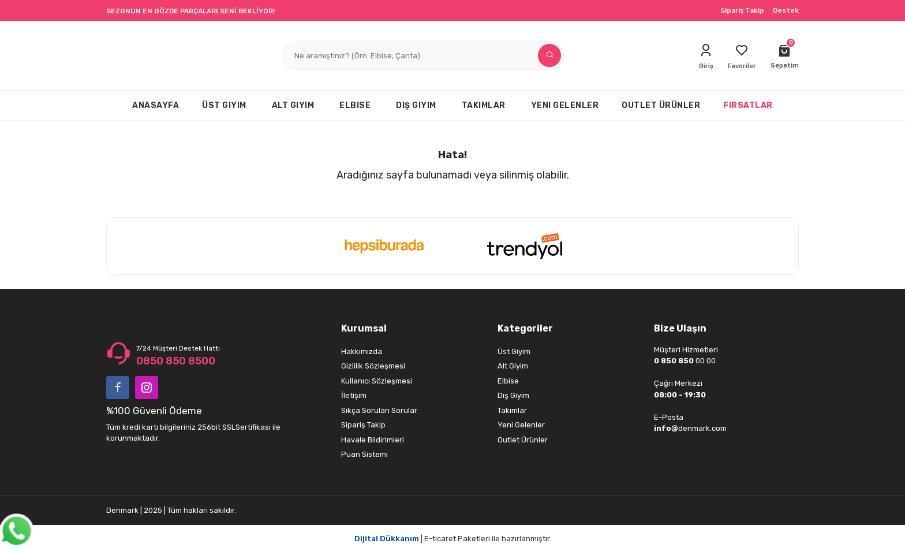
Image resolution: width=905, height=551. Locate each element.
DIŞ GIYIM (416, 105)
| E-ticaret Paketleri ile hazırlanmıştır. (452, 538)
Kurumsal (364, 328)
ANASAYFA (155, 105)
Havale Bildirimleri (372, 439)
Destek (786, 10)
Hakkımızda (361, 351)
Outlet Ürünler (523, 439)
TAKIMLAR (484, 105)
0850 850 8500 (175, 361)
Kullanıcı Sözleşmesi (376, 381)
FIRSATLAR (748, 105)
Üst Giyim (514, 351)
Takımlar (512, 410)
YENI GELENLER (565, 105)
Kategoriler (525, 328)
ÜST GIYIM (224, 105)
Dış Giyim (513, 395)
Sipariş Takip (742, 10)
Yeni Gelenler (521, 424)
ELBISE (355, 105)
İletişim (354, 395)
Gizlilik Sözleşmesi (373, 366)
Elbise (508, 381)
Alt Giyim (513, 366)
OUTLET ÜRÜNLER (661, 105)
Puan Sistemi (364, 454)
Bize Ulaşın (680, 328)
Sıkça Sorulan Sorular (379, 410)
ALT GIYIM (293, 105)
